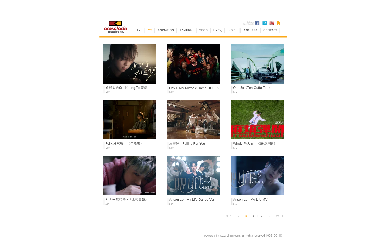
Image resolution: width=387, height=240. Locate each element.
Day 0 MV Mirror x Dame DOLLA (194, 88)
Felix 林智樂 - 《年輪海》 (124, 143)
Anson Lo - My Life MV (250, 199)
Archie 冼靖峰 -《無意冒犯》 (126, 199)
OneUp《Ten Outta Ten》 (252, 88)
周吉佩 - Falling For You (187, 143)
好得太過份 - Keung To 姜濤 (126, 88)
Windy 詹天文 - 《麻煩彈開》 (255, 143)
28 (277, 216)
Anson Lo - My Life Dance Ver (191, 199)
